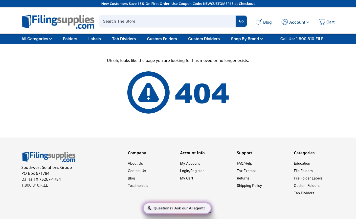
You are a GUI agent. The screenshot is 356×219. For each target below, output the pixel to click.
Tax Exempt (246, 171)
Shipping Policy (249, 185)
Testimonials (138, 185)
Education (302, 163)
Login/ (185, 171)
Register (197, 171)
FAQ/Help (244, 163)
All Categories (36, 38)
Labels (94, 38)
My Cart (186, 178)
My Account (190, 163)
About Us (135, 163)
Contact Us (137, 171)
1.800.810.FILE (34, 185)
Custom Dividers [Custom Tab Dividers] (204, 38)
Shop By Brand (247, 38)
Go (241, 21)
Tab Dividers (124, 38)
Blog (131, 178)
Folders (70, 38)
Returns (243, 178)
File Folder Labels (308, 178)
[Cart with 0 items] (327, 22)
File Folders (303, 171)
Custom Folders (162, 38)
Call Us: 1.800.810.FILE (302, 38)
